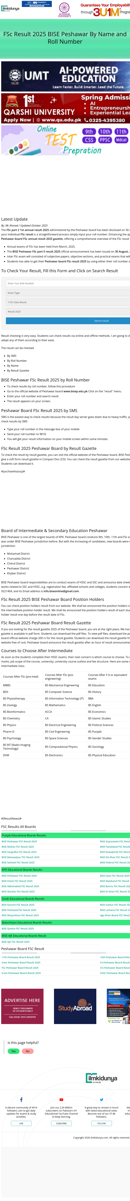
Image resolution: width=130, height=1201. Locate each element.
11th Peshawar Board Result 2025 (21, 957)
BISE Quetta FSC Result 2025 (18, 928)
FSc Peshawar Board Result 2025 (20, 967)
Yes (13, 1051)
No (28, 1051)
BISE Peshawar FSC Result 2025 (19, 841)
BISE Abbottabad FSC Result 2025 (20, 886)
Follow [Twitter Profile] (102, 1123)
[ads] (22, 1006)
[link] (37, 4)
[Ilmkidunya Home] (10, 8)
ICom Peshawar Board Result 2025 (21, 973)
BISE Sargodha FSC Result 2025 (19, 852)
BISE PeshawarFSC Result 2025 (19, 910)
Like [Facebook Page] (21, 1123)
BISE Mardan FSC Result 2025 (18, 891)
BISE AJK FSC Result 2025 (15, 941)
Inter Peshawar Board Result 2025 (21, 962)
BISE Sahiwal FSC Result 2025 (18, 862)
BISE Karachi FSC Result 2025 (18, 904)
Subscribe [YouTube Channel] (61, 1123)
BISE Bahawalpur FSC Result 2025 (20, 857)
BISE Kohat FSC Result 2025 (17, 881)
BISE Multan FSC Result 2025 (18, 846)
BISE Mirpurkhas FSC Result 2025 (20, 915)
